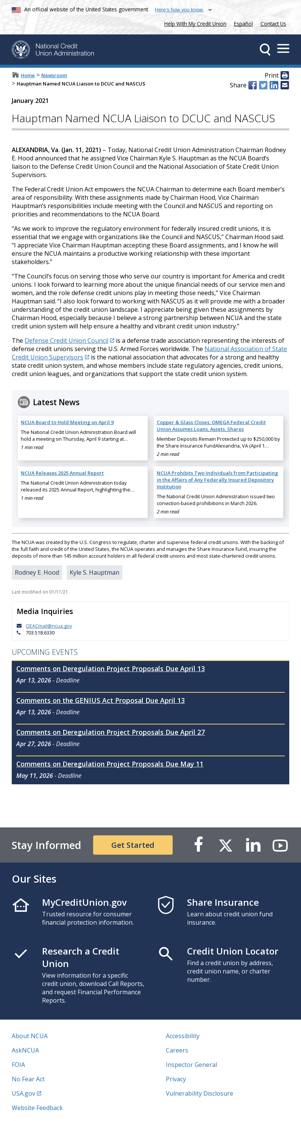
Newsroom (54, 75)
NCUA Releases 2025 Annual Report (62, 473)
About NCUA (30, 1036)
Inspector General (191, 1064)
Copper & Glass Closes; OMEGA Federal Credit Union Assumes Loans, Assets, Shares (211, 425)
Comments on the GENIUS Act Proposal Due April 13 (100, 700)
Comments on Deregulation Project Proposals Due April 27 (110, 732)
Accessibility (183, 1036)
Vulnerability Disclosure (199, 1093)
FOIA (18, 1064)
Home (28, 75)
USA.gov (23, 1093)
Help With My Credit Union (193, 23)
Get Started (132, 845)
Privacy (176, 1079)
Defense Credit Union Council (66, 340)
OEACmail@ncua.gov (49, 625)
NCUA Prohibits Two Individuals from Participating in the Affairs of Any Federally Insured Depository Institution (217, 480)
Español (243, 23)
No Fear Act (28, 1079)
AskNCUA (25, 1050)
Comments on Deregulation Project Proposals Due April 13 (110, 668)
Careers (177, 1050)
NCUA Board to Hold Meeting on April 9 (67, 422)
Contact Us (273, 23)
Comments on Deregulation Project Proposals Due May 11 (109, 763)
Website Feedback (37, 1108)
